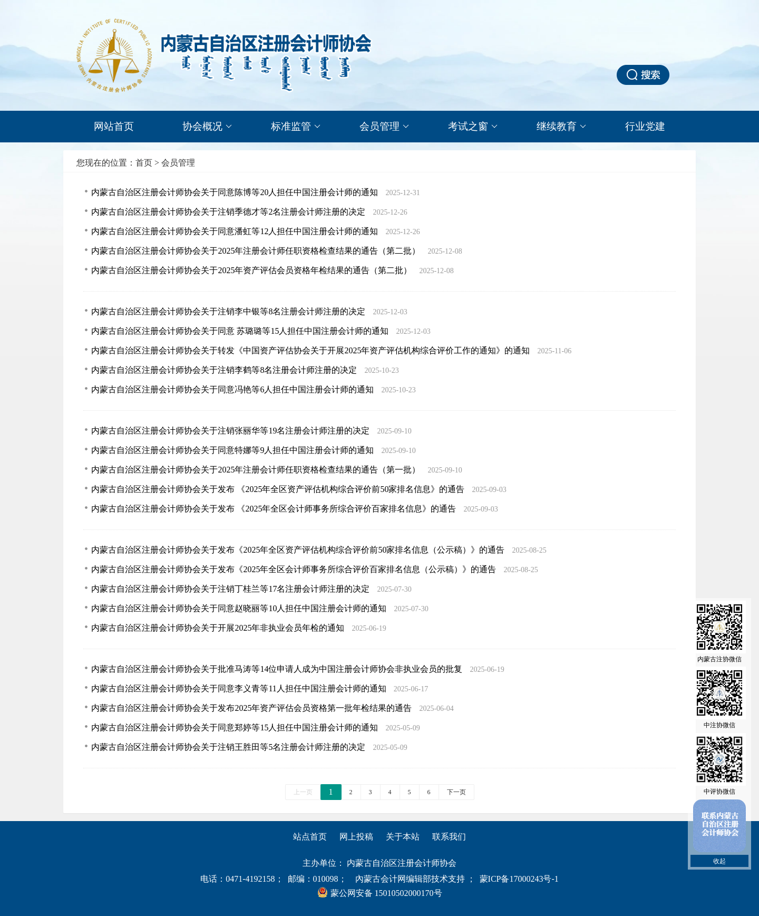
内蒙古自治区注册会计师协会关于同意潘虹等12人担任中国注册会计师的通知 (235, 231)
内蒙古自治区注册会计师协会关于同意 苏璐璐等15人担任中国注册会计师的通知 (241, 330)
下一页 (456, 792)
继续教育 (561, 126)
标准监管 (295, 126)
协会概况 (207, 126)
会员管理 (384, 126)
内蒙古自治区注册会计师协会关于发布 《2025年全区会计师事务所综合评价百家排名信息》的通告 (274, 508)
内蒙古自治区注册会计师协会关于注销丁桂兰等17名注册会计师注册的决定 (231, 588)
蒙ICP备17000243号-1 (519, 878)
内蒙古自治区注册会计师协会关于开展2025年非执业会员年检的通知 (218, 627)
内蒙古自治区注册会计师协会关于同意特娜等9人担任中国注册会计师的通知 (233, 450)
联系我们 (449, 836)
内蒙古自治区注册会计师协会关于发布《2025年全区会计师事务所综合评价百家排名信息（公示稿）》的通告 (294, 569)
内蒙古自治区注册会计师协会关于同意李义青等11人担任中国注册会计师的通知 (239, 688)
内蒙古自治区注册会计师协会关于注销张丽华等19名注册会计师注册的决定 (231, 430)
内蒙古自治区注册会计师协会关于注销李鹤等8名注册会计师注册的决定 (225, 369)
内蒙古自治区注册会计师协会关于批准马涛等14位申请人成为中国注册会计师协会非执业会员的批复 (277, 668)
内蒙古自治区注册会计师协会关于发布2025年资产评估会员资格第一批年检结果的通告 (252, 707)
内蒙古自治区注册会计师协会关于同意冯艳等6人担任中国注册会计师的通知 (233, 389)
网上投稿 (356, 836)
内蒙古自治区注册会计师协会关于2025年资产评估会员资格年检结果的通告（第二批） (252, 270)
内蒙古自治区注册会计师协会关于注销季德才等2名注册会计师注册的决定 (229, 211)
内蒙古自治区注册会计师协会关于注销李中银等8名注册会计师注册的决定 (229, 311)
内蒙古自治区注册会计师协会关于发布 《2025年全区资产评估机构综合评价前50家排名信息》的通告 (278, 489)
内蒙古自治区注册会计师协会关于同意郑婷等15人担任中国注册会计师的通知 (235, 727)
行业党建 (645, 126)
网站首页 (114, 126)
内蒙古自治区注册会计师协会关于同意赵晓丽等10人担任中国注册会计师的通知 (239, 608)
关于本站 (403, 836)
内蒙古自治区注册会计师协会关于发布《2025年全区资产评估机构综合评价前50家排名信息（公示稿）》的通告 (299, 549)
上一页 (303, 792)
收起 (719, 861)
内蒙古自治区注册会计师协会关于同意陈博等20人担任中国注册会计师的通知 (235, 192)
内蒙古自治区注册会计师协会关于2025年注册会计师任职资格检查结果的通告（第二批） (256, 250)
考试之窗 (473, 126)
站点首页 (310, 836)
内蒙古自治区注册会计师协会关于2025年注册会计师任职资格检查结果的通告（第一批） (256, 469)
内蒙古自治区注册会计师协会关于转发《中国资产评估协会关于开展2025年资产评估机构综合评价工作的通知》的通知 (311, 350)
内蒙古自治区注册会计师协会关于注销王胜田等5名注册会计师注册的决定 (229, 747)
